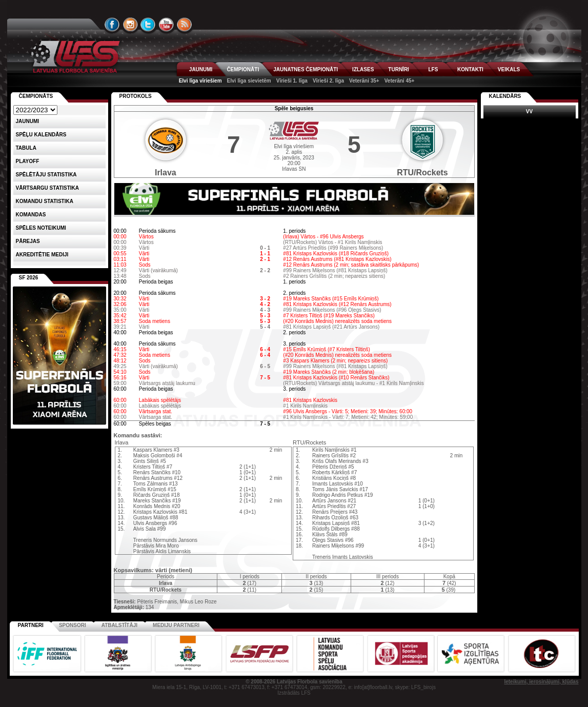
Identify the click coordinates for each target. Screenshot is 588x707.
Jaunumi (27, 121)
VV (529, 111)
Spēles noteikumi (41, 228)
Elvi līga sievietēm (249, 81)
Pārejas (28, 241)
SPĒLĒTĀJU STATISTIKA (46, 174)
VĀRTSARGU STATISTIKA (47, 188)
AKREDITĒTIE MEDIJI (42, 254)
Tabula (26, 148)
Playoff (27, 161)
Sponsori (72, 625)
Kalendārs (505, 96)
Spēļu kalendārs (41, 134)
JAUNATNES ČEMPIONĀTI (305, 69)
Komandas (31, 214)
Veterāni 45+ (399, 81)
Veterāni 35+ (364, 81)
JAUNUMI (201, 69)
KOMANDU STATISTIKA (44, 201)
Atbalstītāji (119, 625)
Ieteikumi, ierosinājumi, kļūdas (541, 681)
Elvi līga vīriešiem (200, 81)
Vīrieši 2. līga (328, 81)
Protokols (135, 96)
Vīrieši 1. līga (292, 81)
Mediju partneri (176, 625)
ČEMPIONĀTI (243, 69)
